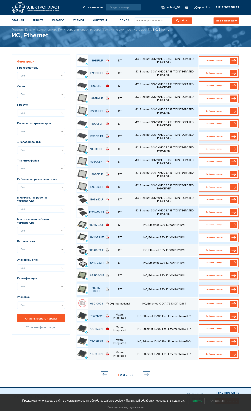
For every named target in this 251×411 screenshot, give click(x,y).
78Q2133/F (96, 341)
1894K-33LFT (97, 263)
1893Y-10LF (96, 199)
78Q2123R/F (96, 329)
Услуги (78, 20)
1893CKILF (96, 149)
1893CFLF (96, 124)
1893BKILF (96, 98)
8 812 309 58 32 (227, 7)
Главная (18, 20)
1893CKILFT (96, 161)
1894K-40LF (96, 275)
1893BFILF (97, 60)
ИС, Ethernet (161, 29)
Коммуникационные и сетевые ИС (127, 29)
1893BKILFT (97, 111)
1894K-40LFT (96, 289)
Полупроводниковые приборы (79, 29)
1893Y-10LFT (96, 212)
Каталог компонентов (40, 29)
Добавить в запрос (219, 61)
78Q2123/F (96, 316)
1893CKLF (97, 174)
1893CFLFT (96, 136)
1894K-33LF (96, 250)
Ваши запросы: (226, 20)
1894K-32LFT (97, 237)
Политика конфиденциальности (126, 407)
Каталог (58, 20)
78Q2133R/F (96, 354)
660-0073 (96, 303)
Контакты (100, 20)
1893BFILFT (97, 73)
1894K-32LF (96, 225)
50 (131, 375)
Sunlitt (38, 20)
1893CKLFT (97, 187)
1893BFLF (96, 86)
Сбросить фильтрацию (41, 327)
